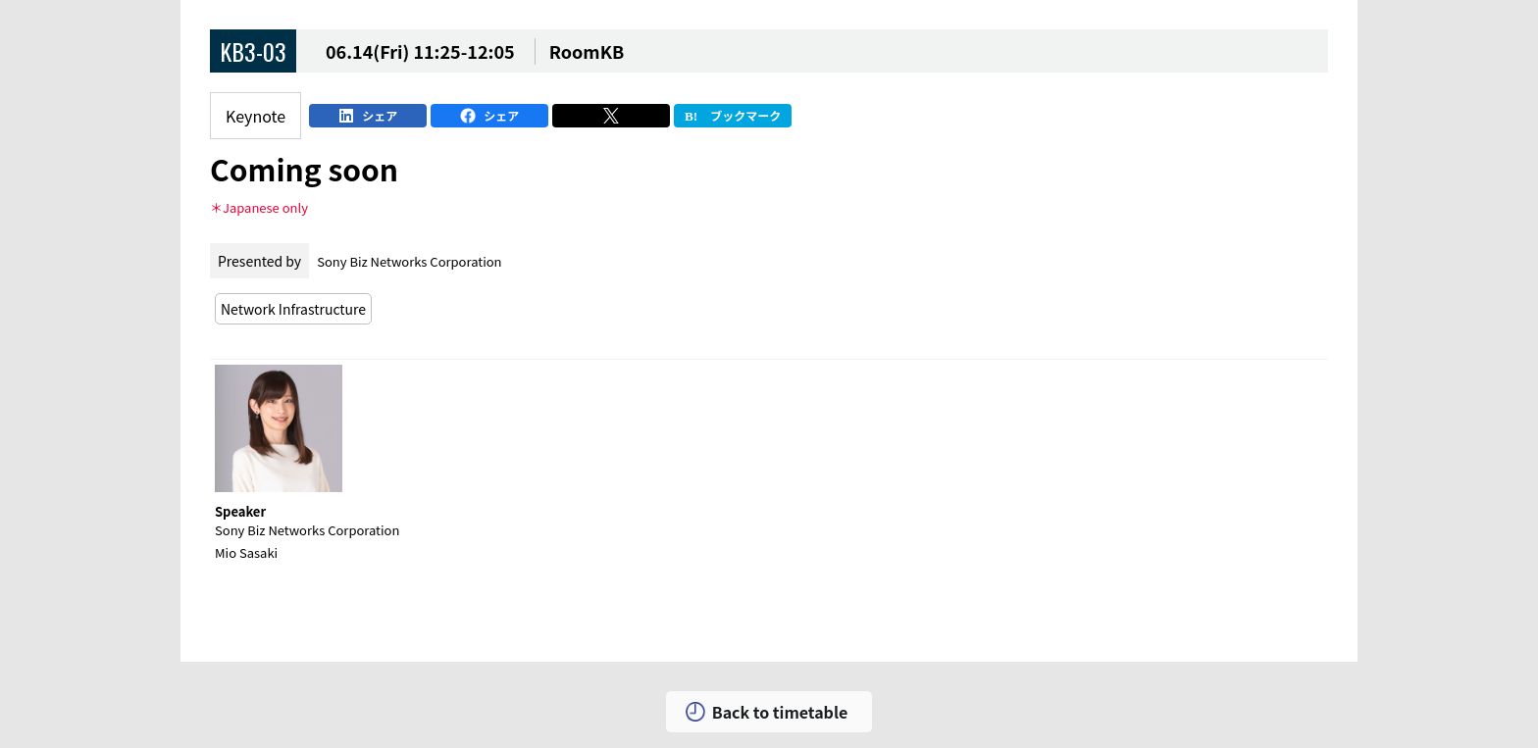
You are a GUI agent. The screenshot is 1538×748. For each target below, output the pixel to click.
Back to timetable (779, 712)
